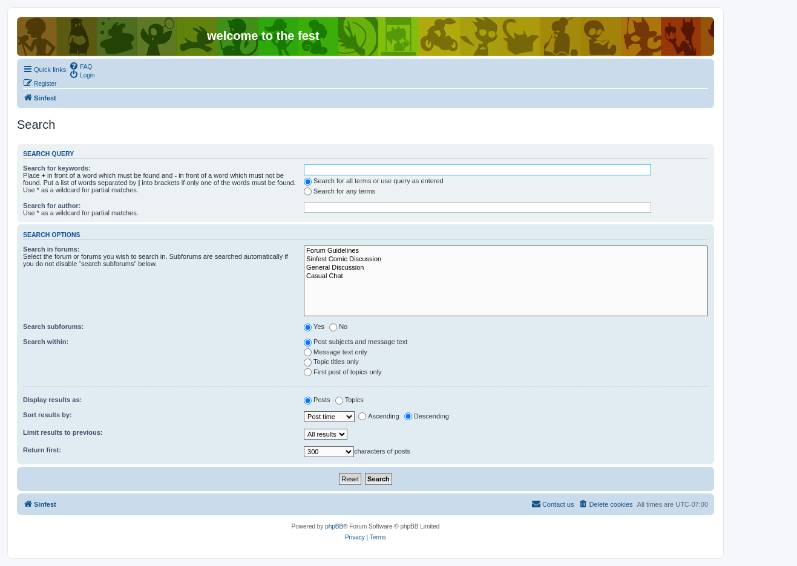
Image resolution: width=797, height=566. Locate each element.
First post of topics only (343, 372)
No (338, 326)
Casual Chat (506, 276)
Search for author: (51, 205)
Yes (314, 326)
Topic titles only (331, 361)
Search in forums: (51, 249)
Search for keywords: (57, 168)
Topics (349, 399)
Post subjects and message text (355, 341)
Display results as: (52, 399)
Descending (426, 416)
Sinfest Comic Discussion (506, 259)
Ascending (378, 416)
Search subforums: (53, 326)
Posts (317, 399)
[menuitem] (80, 66)
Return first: (42, 450)
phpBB (334, 526)
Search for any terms (339, 191)
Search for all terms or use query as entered (374, 180)
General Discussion (506, 268)
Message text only (335, 352)
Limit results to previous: (62, 432)
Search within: (45, 341)
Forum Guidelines (506, 251)
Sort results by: (47, 414)
